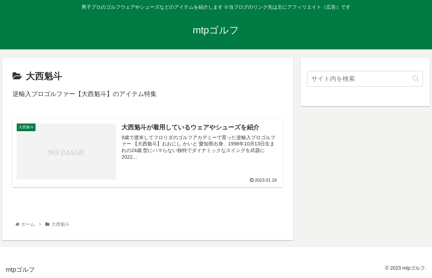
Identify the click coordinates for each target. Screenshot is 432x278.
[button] (416, 78)
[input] (365, 79)
